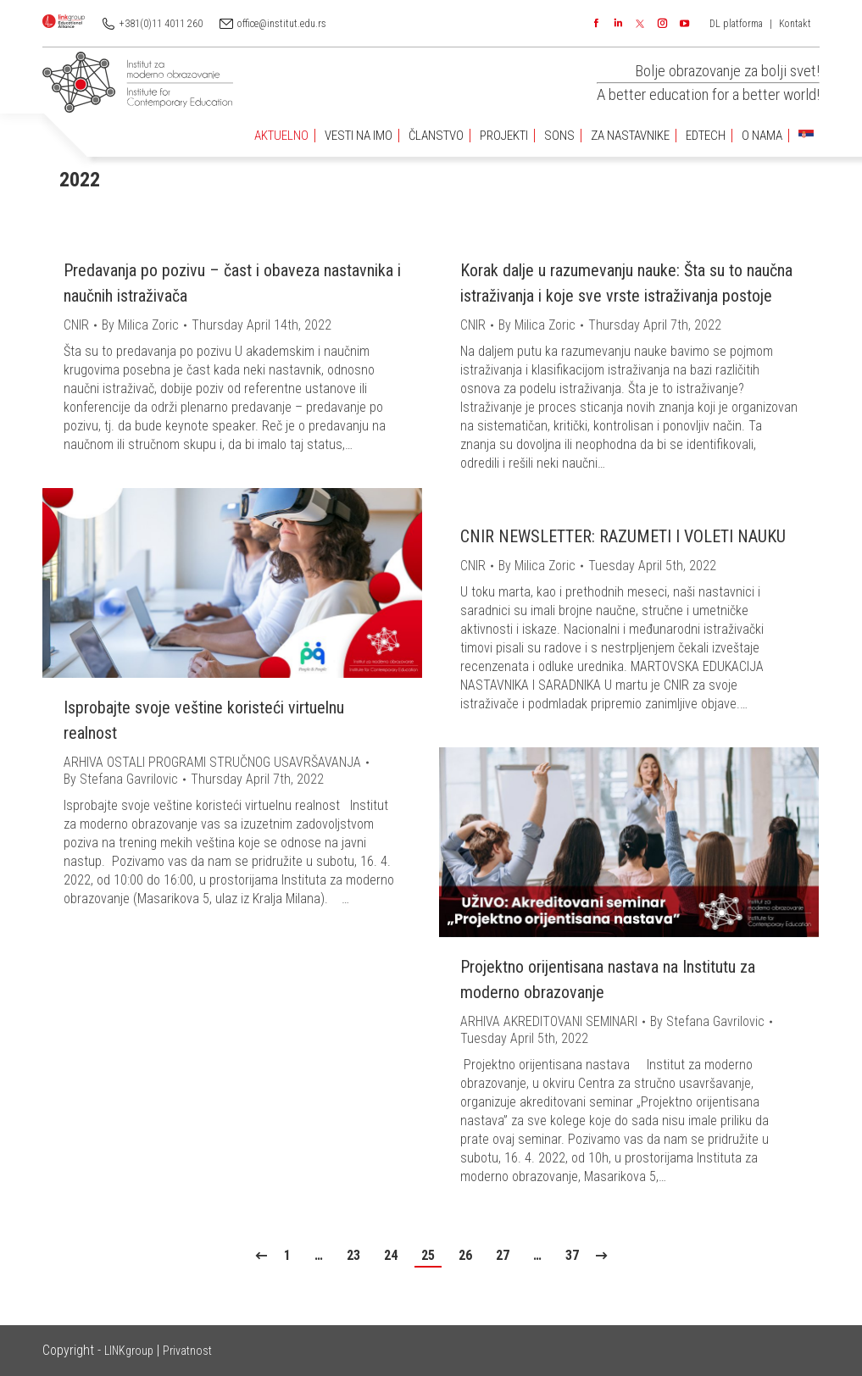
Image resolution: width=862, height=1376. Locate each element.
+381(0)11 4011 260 (161, 24)
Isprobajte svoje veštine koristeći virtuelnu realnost (204, 720)
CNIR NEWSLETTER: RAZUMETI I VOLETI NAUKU (623, 536)
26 (465, 1255)
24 (391, 1255)
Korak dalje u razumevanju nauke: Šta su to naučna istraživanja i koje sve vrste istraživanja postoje (626, 283)
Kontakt (795, 24)
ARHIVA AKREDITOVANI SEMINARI (548, 1021)
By (140, 325)
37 (572, 1255)
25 (428, 1255)
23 (353, 1255)
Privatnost (187, 1350)
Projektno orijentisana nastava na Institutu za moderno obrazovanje (607, 979)
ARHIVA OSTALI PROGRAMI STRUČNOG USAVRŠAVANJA (212, 762)
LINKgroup (128, 1350)
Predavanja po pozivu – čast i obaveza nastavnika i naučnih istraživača (232, 283)
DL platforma (736, 24)
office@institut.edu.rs (281, 24)
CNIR (76, 325)
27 (502, 1255)
